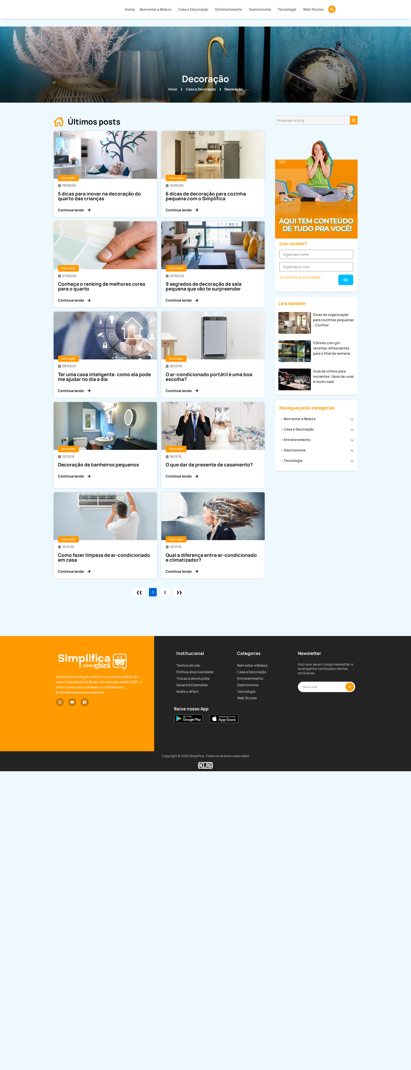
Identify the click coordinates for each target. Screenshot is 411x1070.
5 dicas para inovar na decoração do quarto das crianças (99, 196)
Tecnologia (288, 9)
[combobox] (312, 120)
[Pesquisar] (353, 120)
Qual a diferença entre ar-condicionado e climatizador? (211, 557)
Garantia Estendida (192, 865)
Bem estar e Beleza (156, 9)
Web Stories (313, 9)
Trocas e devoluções (193, 858)
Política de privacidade (194, 852)
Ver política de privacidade (300, 520)
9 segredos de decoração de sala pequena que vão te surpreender (203, 286)
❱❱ (182, 592)
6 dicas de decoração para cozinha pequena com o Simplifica (206, 196)
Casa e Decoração (194, 9)
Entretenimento (229, 9)
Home (130, 9)
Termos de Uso (188, 845)
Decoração (68, 178)
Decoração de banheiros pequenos (98, 464)
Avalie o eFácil (187, 871)
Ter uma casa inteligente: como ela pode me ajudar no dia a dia (104, 376)
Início (172, 89)
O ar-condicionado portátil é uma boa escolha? (209, 376)
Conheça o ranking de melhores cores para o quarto (101, 286)
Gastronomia (261, 9)
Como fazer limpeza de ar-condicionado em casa (104, 557)
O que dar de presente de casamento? (209, 464)
